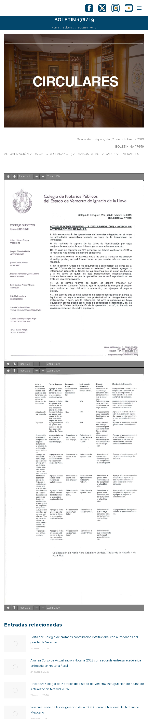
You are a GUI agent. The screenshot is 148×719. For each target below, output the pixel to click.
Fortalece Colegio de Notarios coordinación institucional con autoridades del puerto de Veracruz (84, 639)
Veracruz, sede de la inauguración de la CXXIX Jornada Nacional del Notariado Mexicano (84, 709)
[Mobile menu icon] (139, 8)
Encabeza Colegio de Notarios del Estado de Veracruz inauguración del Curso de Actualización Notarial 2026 (87, 686)
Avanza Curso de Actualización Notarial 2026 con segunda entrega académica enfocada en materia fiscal (85, 663)
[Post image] (15, 643)
